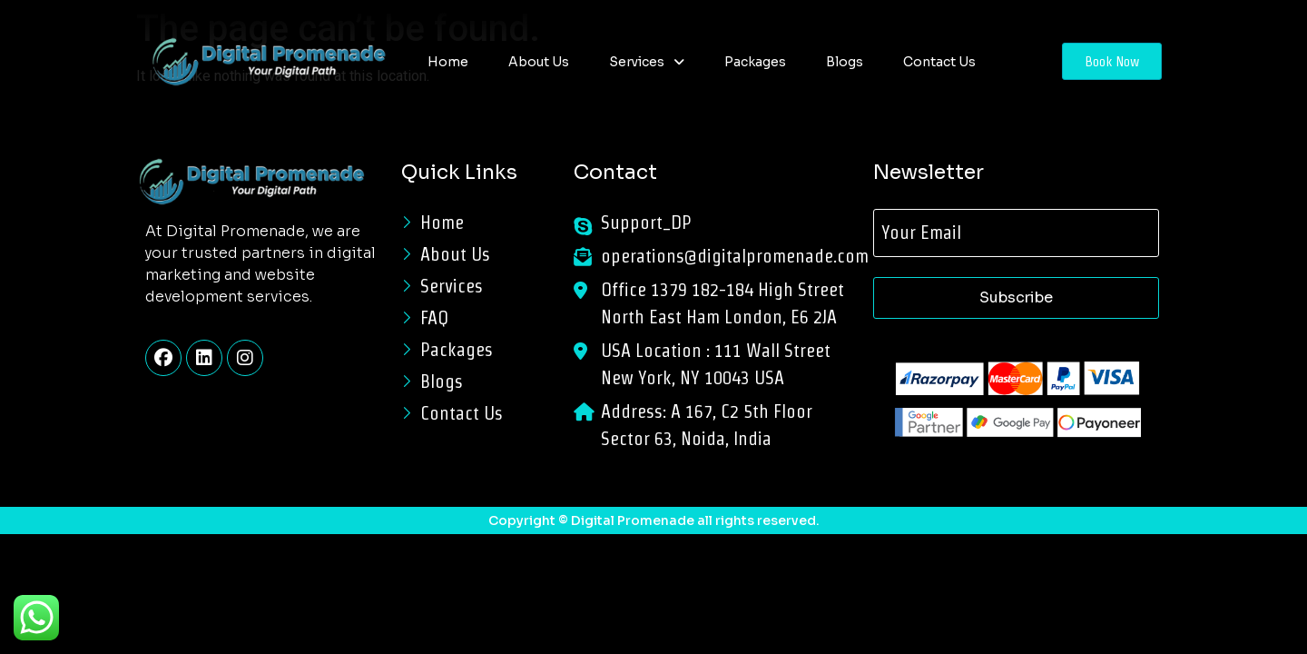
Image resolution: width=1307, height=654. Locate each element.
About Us (538, 62)
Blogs (844, 62)
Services (646, 62)
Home (447, 62)
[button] (646, 62)
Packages (755, 62)
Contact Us (939, 62)
